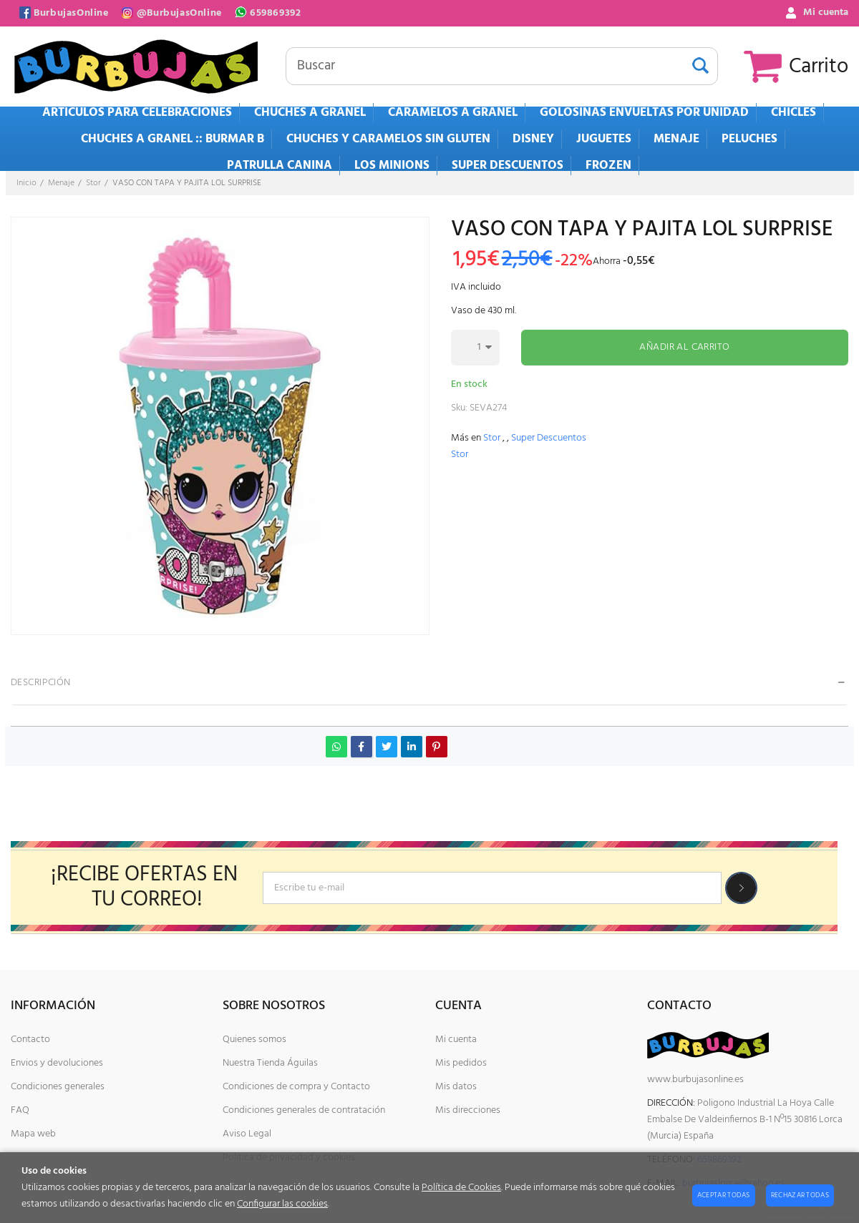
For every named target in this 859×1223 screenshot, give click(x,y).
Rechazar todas (800, 1195)
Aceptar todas (723, 1195)
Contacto (30, 1039)
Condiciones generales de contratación (304, 1110)
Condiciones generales (58, 1087)
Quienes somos (254, 1039)
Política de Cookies (461, 1187)
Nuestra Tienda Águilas (270, 1063)
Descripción (41, 682)
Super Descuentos (548, 438)
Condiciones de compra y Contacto (296, 1087)
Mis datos (456, 1087)
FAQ (20, 1110)
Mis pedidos (461, 1063)
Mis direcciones (467, 1110)
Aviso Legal (247, 1134)
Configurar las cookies (282, 1204)
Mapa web (33, 1134)
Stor (491, 438)
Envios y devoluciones (57, 1063)
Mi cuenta (456, 1039)
